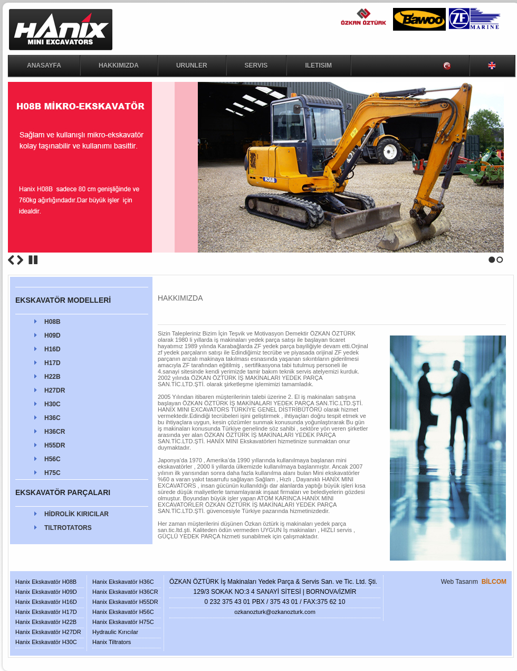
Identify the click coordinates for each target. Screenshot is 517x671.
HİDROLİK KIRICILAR (76, 514)
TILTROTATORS (68, 528)
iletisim (318, 65)
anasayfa (44, 65)
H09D (52, 335)
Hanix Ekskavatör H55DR (125, 602)
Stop (33, 260)
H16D (52, 349)
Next (20, 260)
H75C (52, 473)
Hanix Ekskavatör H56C (123, 612)
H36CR (54, 431)
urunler (191, 65)
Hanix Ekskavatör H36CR (125, 592)
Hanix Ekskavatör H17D (46, 612)
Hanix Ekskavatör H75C (123, 622)
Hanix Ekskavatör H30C (46, 642)
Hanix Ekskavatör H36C (123, 582)
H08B (52, 321)
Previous (11, 260)
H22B (52, 376)
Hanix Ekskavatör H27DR (48, 632)
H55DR (54, 445)
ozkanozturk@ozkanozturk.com (274, 612)
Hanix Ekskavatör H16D (46, 602)
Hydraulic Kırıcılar (115, 632)
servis (256, 65)
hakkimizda (119, 65)
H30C (52, 404)
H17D (52, 363)
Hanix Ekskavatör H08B (45, 582)
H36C (52, 418)
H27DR (54, 390)
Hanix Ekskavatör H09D (46, 592)
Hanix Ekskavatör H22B (45, 622)
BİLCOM (494, 581)
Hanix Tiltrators (111, 642)
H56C (52, 459)
